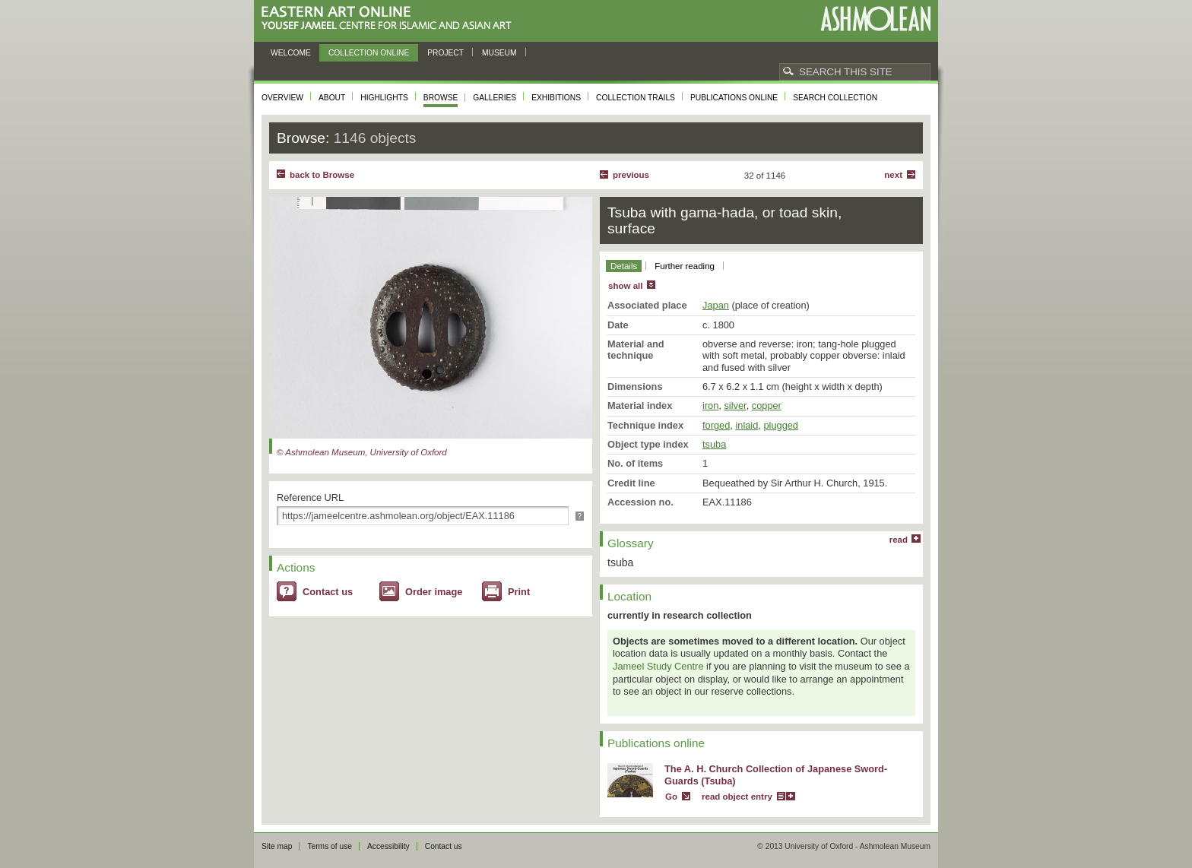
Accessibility (388, 846)
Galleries (494, 97)
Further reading (685, 266)
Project (445, 53)
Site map (277, 846)
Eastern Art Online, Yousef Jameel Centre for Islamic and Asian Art (390, 18)
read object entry (737, 796)
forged (716, 425)
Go (671, 796)
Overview (282, 97)
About (332, 97)
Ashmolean (875, 18)
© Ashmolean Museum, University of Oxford (362, 452)
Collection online (368, 53)
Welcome (291, 53)
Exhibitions (556, 97)
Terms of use (329, 846)
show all (625, 285)
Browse (440, 97)
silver (735, 405)
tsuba (714, 444)
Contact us (328, 591)
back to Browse (322, 174)
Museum (499, 53)
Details (623, 266)
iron (710, 405)
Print (519, 591)
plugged (780, 425)
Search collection (835, 97)
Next (893, 174)
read (898, 539)
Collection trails (635, 97)
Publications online (734, 97)
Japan (715, 305)
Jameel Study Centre (658, 666)
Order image (433, 591)
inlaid (746, 425)
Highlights (384, 97)
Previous (631, 174)
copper (766, 405)
